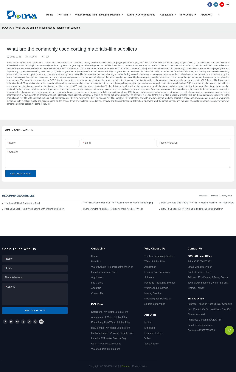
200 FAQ (214, 196)
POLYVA (7, 27)
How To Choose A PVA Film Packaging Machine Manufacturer (192, 209)
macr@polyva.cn (204, 325)
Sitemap (125, 366)
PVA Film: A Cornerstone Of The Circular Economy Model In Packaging (118, 202)
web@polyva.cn (203, 267)
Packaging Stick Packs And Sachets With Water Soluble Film (34, 209)
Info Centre (203, 196)
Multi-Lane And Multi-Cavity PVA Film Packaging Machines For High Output (197, 202)
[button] (212, 14)
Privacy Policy (226, 196)
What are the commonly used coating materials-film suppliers (48, 27)
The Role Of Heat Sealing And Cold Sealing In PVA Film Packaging (22, 203)
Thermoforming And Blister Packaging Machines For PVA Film (113, 209)
